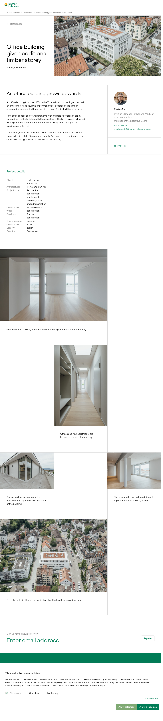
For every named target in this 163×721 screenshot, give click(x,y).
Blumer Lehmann (13, 13)
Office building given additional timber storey (54, 13)
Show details (151, 698)
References (28, 13)
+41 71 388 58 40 (122, 125)
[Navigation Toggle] (157, 5)
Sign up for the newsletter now (22, 633)
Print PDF (120, 146)
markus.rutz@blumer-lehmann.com (132, 129)
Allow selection (126, 707)
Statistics (34, 693)
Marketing (52, 693)
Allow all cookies (148, 707)
